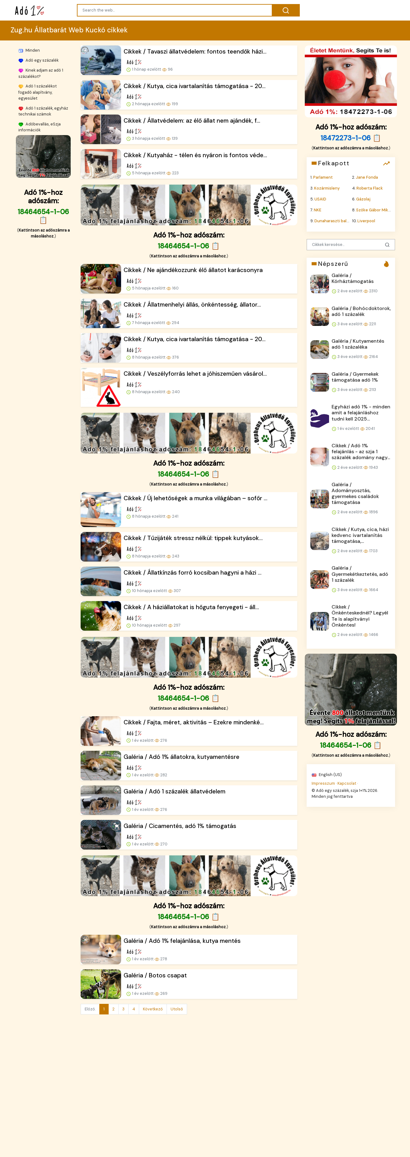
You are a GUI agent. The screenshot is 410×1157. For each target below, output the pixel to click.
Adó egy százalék (38, 60)
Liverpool (366, 220)
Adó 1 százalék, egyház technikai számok (43, 110)
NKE (317, 210)
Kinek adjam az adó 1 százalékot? (40, 73)
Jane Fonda (367, 177)
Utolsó (177, 1009)
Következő (153, 1009)
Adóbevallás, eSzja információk (39, 127)
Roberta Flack (369, 187)
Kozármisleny (327, 187)
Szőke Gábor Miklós (375, 210)
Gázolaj (363, 199)
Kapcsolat (346, 783)
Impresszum (323, 783)
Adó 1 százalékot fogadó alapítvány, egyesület (37, 92)
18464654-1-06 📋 (43, 216)
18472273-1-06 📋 (350, 138)
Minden (29, 50)
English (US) (327, 774)
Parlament (323, 177)
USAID (320, 199)
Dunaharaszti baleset (335, 220)
